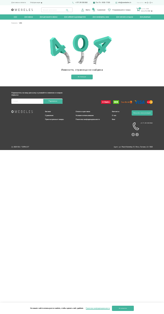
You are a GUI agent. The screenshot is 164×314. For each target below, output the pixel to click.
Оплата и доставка (83, 112)
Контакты (115, 112)
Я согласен (123, 308)
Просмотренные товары (54, 120)
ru (146, 2)
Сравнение (99, 10)
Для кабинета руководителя (75, 17)
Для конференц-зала (101, 17)
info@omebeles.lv (123, 3)
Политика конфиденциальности (88, 120)
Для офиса (28, 17)
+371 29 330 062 (79, 3)
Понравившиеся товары (119, 10)
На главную (82, 77)
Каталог (48, 112)
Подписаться (52, 101)
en (152, 2)
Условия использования (85, 116)
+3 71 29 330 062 (142, 127)
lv (149, 2)
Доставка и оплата (18, 2)
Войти (85, 10)
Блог (113, 120)
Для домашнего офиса (48, 17)
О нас (114, 116)
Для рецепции (145, 17)
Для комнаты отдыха (124, 17)
